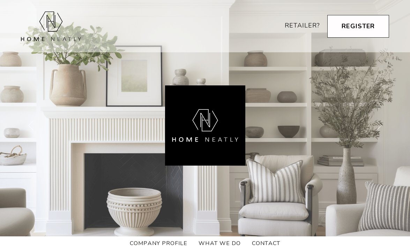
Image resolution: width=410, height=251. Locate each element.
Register (358, 26)
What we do (220, 243)
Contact (266, 243)
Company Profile (158, 243)
